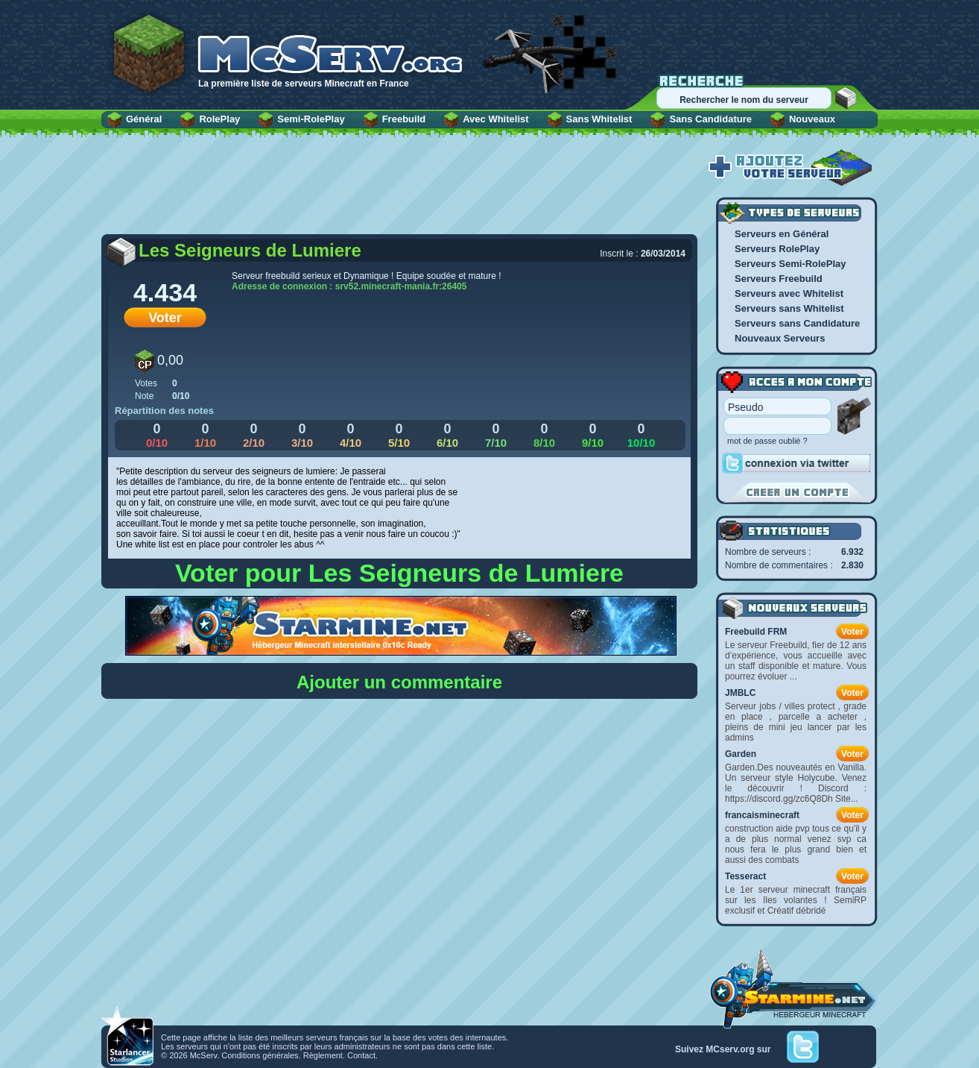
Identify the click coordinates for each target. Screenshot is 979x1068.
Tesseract (745, 876)
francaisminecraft (762, 815)
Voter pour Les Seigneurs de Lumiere (399, 573)
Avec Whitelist (495, 119)
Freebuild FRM (756, 631)
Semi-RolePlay (310, 119)
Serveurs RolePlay (777, 248)
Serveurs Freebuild (779, 278)
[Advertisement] (399, 191)
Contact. (362, 1055)
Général (144, 119)
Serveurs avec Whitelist (789, 293)
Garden (740, 754)
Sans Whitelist (599, 119)
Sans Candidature (710, 119)
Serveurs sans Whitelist (789, 308)
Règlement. (324, 1055)
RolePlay (219, 119)
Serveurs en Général (781, 233)
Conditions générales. (260, 1055)
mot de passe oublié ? (767, 440)
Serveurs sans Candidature (797, 323)
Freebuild (404, 119)
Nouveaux (812, 119)
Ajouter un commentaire (399, 682)
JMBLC (740, 693)
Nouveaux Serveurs (780, 338)
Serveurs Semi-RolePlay (790, 263)
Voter (165, 317)
